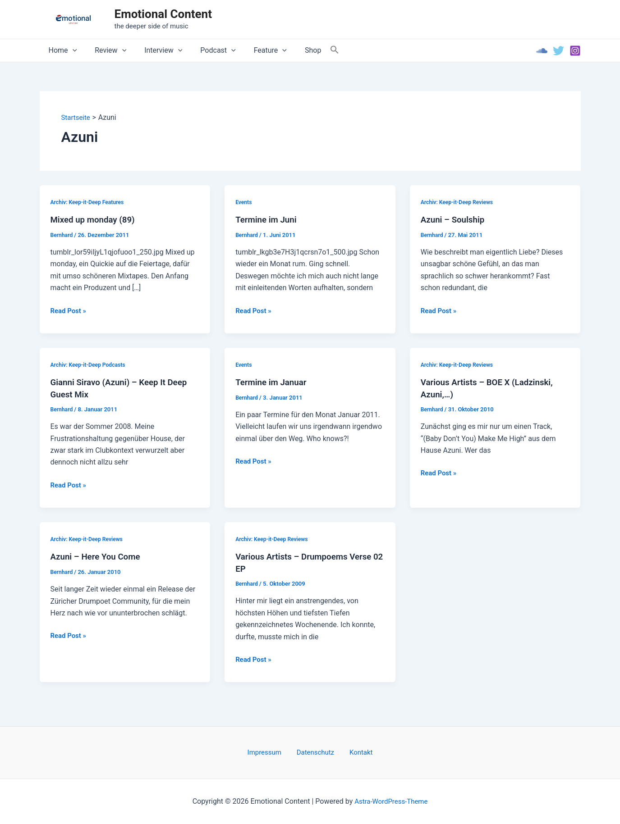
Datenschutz (316, 752)
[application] (70, 50)
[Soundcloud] (541, 50)
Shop (293, 50)
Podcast (205, 50)
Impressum (270, 752)
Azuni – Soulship (455, 219)
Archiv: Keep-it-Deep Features (90, 202)
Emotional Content (163, 14)
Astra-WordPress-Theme (391, 801)
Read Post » (70, 311)
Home (61, 50)
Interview (154, 50)
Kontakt (355, 752)
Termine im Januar (273, 382)
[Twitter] (558, 50)
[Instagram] (575, 50)
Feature (254, 50)
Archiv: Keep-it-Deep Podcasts (91, 364)
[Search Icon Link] (312, 50)
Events (244, 202)
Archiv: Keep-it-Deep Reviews (459, 202)
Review (105, 50)
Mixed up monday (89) (96, 219)
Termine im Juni (268, 219)
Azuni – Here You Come (99, 557)
